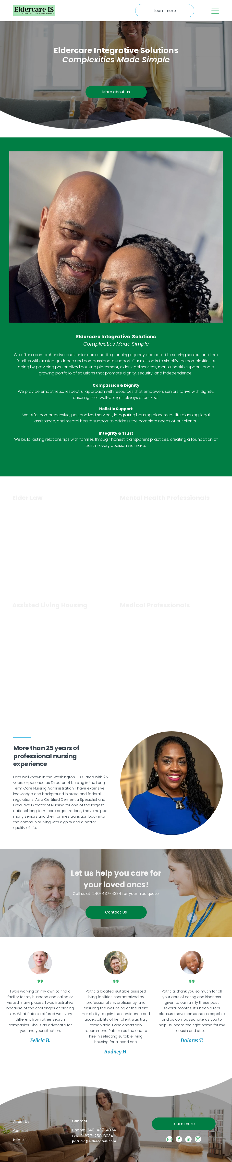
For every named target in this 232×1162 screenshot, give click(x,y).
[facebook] (179, 1140)
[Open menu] (215, 10)
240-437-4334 (106, 893)
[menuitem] (36, 1122)
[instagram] (198, 1140)
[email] (169, 1140)
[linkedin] (188, 1140)
